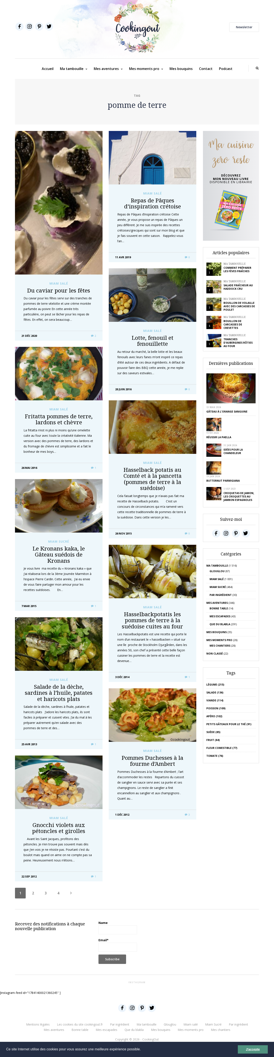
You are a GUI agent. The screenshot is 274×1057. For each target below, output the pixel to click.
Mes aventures (106, 68)
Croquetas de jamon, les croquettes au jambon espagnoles (238, 496)
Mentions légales (38, 1024)
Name (117, 927)
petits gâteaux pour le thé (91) (228, 724)
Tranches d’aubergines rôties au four (238, 342)
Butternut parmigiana (223, 480)
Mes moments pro (144, 68)
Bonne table (219, 608)
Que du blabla (220, 624)
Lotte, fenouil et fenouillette (152, 341)
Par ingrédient (221, 595)
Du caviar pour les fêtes (58, 290)
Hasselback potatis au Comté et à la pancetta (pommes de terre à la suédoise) (153, 479)
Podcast (225, 68)
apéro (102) (214, 716)
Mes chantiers (220, 645)
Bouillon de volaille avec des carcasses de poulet (239, 306)
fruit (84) (213, 740)
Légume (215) (215, 684)
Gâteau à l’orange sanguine (226, 411)
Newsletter (244, 27)
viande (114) (214, 700)
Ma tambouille (71, 68)
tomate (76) (214, 756)
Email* (117, 945)
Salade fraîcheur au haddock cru (238, 287)
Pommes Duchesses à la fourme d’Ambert (152, 761)
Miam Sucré (58, 541)
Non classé (214, 653)
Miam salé (58, 283)
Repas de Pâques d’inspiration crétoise (152, 203)
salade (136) (214, 692)
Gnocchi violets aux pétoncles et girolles (58, 828)
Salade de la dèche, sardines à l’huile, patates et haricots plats (58, 693)
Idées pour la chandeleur (233, 451)
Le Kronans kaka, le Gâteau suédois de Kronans (59, 554)
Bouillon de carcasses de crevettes (232, 324)
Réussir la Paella (218, 437)
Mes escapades (220, 616)
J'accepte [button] (253, 1049)
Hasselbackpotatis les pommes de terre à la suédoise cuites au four (152, 620)
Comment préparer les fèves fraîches (237, 269)
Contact (206, 68)
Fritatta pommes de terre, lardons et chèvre (58, 419)
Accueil (48, 68)
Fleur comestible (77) (221, 748)
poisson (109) (215, 708)
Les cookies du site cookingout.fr (80, 1024)
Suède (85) (213, 732)
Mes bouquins (181, 68)
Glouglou (217, 571)
